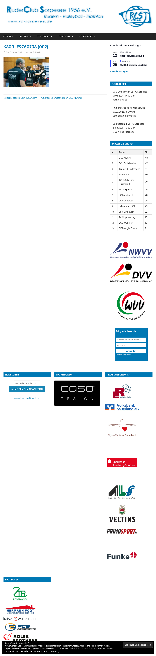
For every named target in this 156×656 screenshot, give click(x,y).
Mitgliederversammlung (132, 56)
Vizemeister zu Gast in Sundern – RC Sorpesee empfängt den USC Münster (43, 97)
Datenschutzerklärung (50, 651)
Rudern (24, 36)
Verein (7, 36)
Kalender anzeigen (119, 71)
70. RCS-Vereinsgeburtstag (133, 65)
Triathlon (64, 36)
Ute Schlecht (35, 52)
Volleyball (43, 36)
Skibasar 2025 (87, 36)
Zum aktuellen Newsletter (27, 398)
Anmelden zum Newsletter (27, 389)
